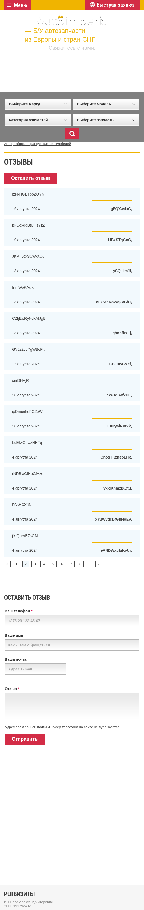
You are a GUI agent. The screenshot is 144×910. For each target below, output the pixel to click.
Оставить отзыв (30, 178)
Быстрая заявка (115, 5)
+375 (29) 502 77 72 (80, 58)
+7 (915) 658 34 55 (80, 70)
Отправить (25, 739)
